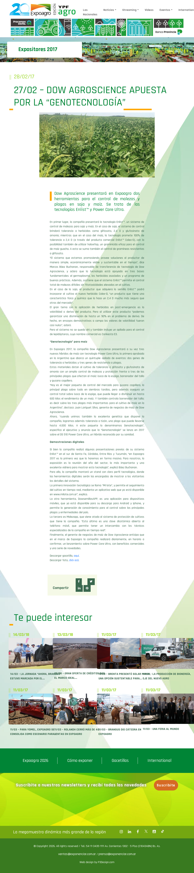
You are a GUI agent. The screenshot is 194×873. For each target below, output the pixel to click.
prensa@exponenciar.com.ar (117, 854)
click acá (74, 560)
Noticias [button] (108, 10)
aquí (76, 556)
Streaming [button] (129, 10)
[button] (79, 581)
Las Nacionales (90, 12)
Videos (149, 10)
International (159, 760)
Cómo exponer (80, 760)
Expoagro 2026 (35, 760)
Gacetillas (120, 760)
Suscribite (166, 785)
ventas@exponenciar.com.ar (77, 854)
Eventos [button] (165, 10)
